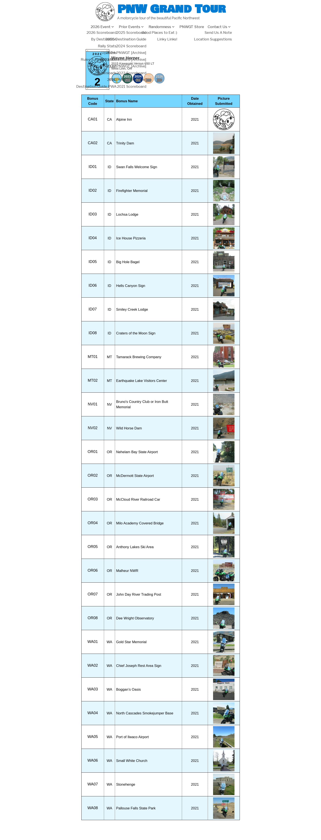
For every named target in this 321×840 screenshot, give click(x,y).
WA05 (92, 737)
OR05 (93, 547)
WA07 (92, 784)
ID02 (93, 190)
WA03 (92, 689)
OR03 (93, 499)
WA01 (92, 642)
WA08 (92, 808)
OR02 (93, 475)
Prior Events (129, 27)
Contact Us (217, 27)
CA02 (92, 143)
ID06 (93, 285)
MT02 (93, 380)
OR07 (93, 594)
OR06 (93, 570)
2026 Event (100, 27)
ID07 (93, 309)
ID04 (93, 238)
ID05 (93, 262)
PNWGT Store (191, 27)
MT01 (93, 357)
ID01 (93, 167)
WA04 (92, 713)
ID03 (93, 214)
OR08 (93, 618)
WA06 (92, 760)
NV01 (92, 404)
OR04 (93, 523)
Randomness (160, 27)
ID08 (93, 333)
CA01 (92, 119)
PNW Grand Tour (171, 9)
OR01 (93, 452)
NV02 (92, 428)
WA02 (92, 665)
